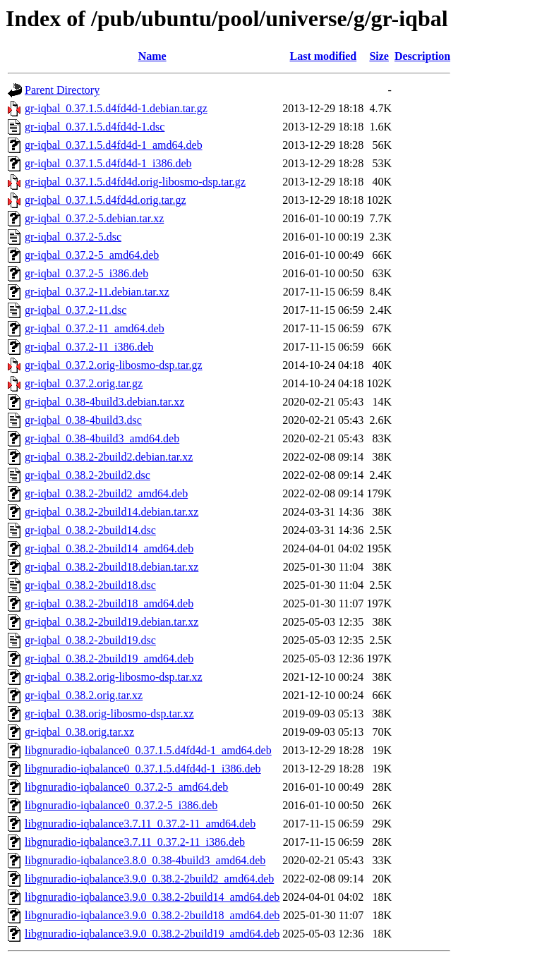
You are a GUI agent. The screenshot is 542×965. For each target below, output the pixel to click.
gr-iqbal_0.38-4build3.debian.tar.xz (104, 402)
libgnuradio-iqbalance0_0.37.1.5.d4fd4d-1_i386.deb (143, 769)
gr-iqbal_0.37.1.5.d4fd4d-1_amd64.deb (114, 145)
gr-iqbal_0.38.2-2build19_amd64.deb (109, 658)
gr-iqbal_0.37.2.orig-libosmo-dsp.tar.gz (114, 365)
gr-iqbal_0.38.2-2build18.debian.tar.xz (111, 567)
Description (422, 56)
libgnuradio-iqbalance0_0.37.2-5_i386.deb (121, 805)
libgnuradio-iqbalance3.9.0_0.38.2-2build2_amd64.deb (149, 879)
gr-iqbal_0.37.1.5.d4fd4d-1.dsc (94, 127)
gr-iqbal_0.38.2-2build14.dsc (90, 530)
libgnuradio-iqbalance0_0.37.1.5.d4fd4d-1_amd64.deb (148, 750)
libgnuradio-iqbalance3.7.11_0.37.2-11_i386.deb (135, 842)
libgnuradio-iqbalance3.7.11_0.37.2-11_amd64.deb (140, 824)
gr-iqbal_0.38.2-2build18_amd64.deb (109, 603)
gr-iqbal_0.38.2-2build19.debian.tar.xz (111, 622)
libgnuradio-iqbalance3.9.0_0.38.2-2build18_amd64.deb (152, 915)
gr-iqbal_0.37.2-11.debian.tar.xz (97, 292)
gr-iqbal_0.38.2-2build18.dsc (90, 585)
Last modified (322, 56)
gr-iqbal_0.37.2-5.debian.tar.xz (94, 218)
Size (379, 56)
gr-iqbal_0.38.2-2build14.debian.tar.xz (111, 512)
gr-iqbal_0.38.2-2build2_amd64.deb (106, 493)
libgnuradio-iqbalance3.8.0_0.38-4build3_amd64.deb (145, 860)
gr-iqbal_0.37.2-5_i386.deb (86, 273)
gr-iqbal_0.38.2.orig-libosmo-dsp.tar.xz (114, 677)
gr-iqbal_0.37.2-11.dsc (75, 310)
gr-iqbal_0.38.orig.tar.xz (79, 732)
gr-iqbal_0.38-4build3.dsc (83, 420)
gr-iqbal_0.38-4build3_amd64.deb (102, 438)
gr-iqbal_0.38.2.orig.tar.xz (84, 695)
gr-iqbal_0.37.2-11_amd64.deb (94, 328)
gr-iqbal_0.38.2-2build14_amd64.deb (109, 548)
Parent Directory (62, 90)
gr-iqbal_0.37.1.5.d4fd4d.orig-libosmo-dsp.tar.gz (135, 182)
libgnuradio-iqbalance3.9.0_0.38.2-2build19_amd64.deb (152, 934)
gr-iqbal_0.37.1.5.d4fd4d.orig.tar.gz (105, 200)
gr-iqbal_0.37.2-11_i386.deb (89, 347)
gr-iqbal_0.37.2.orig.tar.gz (84, 383)
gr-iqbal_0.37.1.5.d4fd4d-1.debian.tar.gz (116, 108)
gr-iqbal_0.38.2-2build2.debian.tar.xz (109, 457)
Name (152, 56)
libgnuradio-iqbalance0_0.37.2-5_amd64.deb (126, 787)
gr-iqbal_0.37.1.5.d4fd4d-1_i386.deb (108, 163)
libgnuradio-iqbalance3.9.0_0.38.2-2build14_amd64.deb (152, 897)
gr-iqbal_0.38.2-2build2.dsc (87, 475)
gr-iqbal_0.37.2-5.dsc (73, 237)
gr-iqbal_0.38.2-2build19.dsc (90, 640)
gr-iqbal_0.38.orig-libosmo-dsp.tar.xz (109, 714)
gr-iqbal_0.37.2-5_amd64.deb (92, 255)
